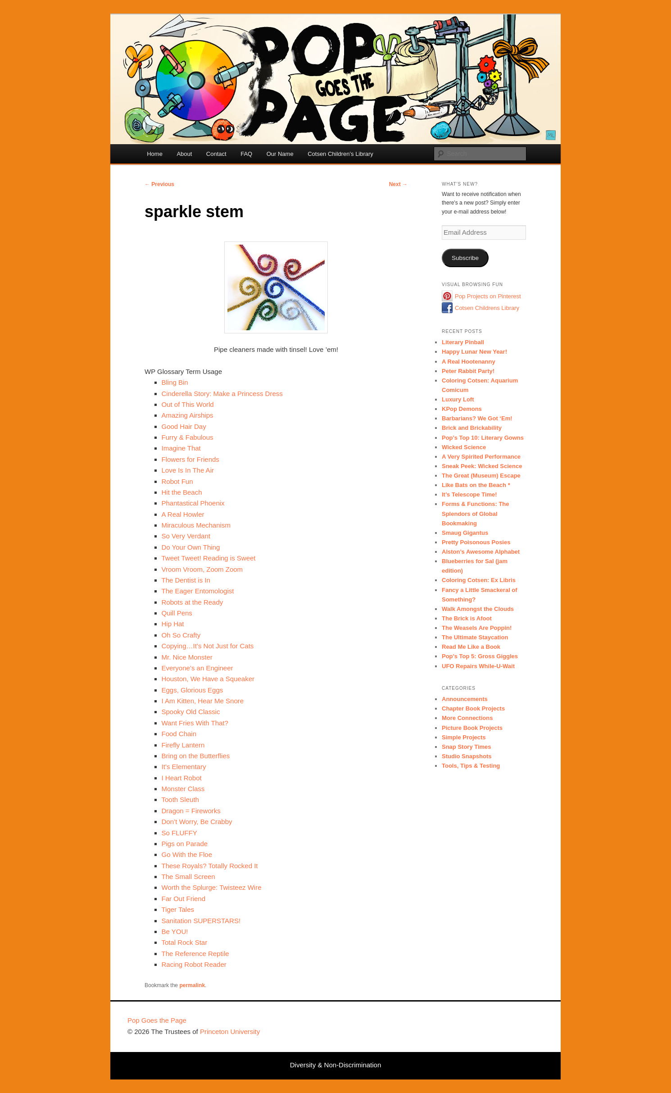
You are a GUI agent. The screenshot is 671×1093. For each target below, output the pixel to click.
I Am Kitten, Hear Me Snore (203, 701)
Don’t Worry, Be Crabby (197, 821)
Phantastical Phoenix (193, 503)
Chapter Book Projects (473, 708)
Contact (216, 153)
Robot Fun (177, 481)
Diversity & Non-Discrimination (335, 1065)
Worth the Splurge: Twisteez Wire (212, 887)
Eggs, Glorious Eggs (192, 690)
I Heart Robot (182, 778)
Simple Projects (464, 737)
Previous (159, 184)
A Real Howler (183, 514)
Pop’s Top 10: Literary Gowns (483, 437)
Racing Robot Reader (194, 964)
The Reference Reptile (195, 953)
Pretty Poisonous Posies (476, 542)
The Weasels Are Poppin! (477, 627)
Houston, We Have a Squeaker (208, 679)
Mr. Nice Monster (187, 657)
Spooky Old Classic (191, 711)
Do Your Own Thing (191, 547)
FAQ (246, 153)
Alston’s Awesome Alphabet (481, 551)
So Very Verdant (186, 536)
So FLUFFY (179, 833)
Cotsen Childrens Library (487, 308)
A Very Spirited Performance (481, 456)
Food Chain (179, 734)
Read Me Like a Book (471, 646)
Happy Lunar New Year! (474, 351)
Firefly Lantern (183, 745)
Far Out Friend (184, 898)
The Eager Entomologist (198, 591)
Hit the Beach (182, 492)
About (184, 153)
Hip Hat (173, 624)
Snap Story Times (466, 746)
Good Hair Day (184, 426)
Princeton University (510, 1024)
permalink (192, 985)
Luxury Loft (458, 399)
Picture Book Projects (472, 727)
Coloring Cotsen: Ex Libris (479, 580)
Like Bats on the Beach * (476, 485)
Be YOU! (175, 931)
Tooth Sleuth (180, 799)
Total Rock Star (185, 942)
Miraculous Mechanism (196, 525)
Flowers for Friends (190, 459)
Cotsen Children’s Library (340, 153)
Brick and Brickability (472, 427)
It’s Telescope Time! (469, 494)
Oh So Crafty (181, 635)
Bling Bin (175, 382)
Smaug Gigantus (465, 532)
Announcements (465, 699)
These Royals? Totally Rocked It (210, 866)
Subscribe (465, 258)
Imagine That (181, 448)
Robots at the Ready (192, 602)
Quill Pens (177, 613)
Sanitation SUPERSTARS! (201, 920)
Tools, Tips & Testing (471, 765)
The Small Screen (188, 876)
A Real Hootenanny (468, 361)
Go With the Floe (187, 854)
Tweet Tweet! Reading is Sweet (209, 558)
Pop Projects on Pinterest (488, 296)
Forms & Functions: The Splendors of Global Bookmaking (475, 513)
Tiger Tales (178, 909)
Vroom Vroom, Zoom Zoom (202, 569)
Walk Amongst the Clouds (478, 609)
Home (155, 153)
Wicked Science (464, 447)
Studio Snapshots (467, 756)
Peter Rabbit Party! (468, 371)
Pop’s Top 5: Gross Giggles (480, 656)
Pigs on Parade (185, 843)
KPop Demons (462, 408)
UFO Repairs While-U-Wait (478, 666)
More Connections (467, 718)
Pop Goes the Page (156, 1020)
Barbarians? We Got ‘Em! (477, 418)
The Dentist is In (186, 580)
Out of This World (188, 404)
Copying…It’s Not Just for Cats (208, 646)
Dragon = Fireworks (191, 811)
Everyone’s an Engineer (197, 668)
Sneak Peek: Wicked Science (482, 466)
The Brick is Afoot (467, 618)
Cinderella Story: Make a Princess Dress (222, 393)
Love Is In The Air (188, 470)
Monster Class (183, 788)
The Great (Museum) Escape (481, 475)
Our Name (280, 153)
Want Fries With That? (195, 723)
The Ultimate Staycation (475, 637)
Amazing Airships (187, 415)
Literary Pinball (463, 342)
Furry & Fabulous (187, 437)
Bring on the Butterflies (196, 756)
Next (398, 184)
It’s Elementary (184, 766)
